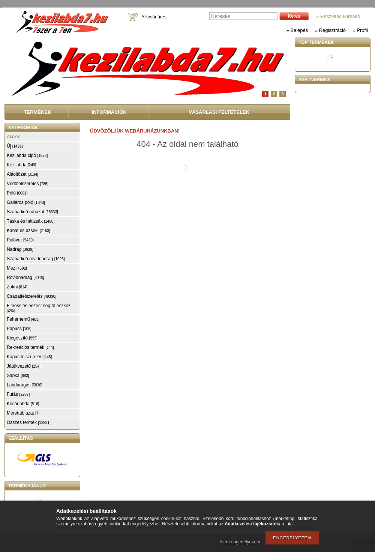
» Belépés (297, 30)
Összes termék (29, 422)
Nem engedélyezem (240, 541)
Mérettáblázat (23, 413)
